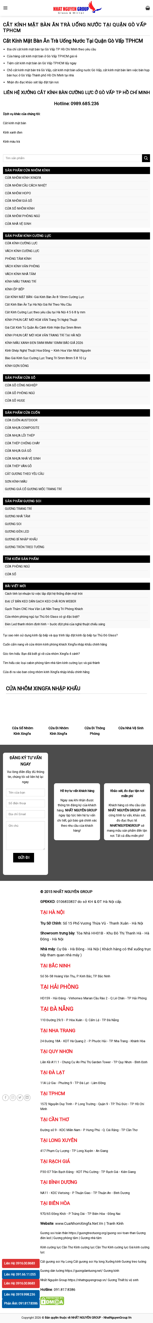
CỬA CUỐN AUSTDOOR (21, 420)
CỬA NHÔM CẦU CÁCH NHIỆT (26, 185)
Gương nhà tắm (91, 1238)
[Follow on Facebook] (5, 1097)
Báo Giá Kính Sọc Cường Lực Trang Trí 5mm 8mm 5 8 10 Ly (45, 358)
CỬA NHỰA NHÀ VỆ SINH (22, 458)
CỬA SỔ (10, 574)
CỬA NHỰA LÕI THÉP (20, 435)
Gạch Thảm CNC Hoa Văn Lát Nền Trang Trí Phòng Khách (44, 609)
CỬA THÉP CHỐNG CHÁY (22, 443)
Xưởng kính (113, 1261)
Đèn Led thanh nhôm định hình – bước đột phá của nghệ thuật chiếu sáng (55, 624)
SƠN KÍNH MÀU (16, 481)
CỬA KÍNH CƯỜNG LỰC (21, 243)
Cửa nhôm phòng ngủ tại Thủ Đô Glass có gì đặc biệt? (42, 617)
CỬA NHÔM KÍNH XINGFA (23, 178)
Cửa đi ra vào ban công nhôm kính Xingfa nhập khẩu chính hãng (46, 672)
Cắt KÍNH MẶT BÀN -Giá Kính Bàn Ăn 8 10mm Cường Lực (44, 297)
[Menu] (5, 8)
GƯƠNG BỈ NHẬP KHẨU (21, 539)
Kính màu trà (11, 141)
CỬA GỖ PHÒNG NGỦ (20, 393)
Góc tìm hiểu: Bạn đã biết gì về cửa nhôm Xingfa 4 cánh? (41, 654)
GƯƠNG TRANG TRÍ (18, 509)
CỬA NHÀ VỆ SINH (18, 224)
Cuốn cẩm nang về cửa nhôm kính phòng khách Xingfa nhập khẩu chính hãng (55, 644)
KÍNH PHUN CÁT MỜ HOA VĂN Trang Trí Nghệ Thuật (41, 320)
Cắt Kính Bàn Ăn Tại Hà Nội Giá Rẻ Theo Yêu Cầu (38, 304)
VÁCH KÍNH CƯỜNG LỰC (22, 251)
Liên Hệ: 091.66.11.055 (20, 1274)
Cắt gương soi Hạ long (89, 1261)
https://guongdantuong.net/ (84, 1271)
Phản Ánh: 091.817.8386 (21, 1303)
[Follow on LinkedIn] (27, 1097)
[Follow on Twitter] (20, 1097)
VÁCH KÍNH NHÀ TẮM (20, 274)
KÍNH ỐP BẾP (14, 289)
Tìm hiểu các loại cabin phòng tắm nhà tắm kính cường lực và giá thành (51, 663)
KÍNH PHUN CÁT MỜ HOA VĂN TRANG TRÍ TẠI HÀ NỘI (43, 335)
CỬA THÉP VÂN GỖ (18, 466)
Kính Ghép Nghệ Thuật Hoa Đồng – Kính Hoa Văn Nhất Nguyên (48, 350)
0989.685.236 (85, 103)
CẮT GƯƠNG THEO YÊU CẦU (24, 474)
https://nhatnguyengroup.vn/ (87, 1280)
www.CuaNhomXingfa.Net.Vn (79, 1223)
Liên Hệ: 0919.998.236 (19, 1294)
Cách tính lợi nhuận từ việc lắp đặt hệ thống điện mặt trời (43, 594)
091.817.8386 (64, 1289)
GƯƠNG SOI (13, 524)
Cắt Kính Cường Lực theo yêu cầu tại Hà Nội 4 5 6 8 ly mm (45, 312)
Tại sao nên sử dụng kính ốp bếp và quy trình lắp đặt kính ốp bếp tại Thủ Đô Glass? (60, 635)
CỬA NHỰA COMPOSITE (22, 428)
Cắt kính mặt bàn (14, 123)
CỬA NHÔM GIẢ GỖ (18, 201)
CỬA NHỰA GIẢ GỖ (18, 451)
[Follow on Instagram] (13, 1097)
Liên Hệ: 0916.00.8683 (19, 1263)
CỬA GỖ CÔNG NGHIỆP (21, 385)
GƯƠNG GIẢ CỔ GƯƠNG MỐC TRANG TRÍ (33, 489)
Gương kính (111, 1271)
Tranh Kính (115, 1223)
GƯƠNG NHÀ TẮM (17, 516)
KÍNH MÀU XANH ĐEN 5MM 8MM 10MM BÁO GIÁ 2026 (44, 343)
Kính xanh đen (12, 132)
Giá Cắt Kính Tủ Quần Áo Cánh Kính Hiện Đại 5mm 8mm (43, 327)
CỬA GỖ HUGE (15, 400)
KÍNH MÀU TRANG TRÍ (20, 281)
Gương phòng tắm (65, 1238)
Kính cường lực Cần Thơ (90, 1247)
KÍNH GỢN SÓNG (17, 366)
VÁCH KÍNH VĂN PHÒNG (22, 266)
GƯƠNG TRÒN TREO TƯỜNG (24, 547)
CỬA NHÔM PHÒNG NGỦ (22, 216)
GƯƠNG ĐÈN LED (17, 531)
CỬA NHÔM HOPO (18, 193)
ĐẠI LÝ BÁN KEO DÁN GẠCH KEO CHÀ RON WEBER (40, 601)
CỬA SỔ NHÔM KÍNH (19, 208)
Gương (112, 1280)
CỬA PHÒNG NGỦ (17, 566)
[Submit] (146, 158)
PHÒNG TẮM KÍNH (18, 259)
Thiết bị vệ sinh (128, 1280)
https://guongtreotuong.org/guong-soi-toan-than (102, 1233)
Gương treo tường (134, 1261)
